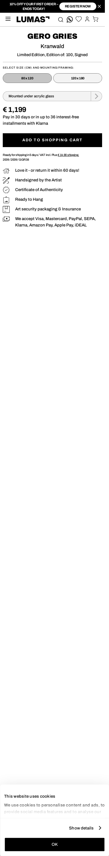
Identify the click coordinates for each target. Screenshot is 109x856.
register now (78, 6)
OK (55, 844)
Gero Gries (52, 36)
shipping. (68, 154)
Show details (81, 828)
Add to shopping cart (52, 140)
